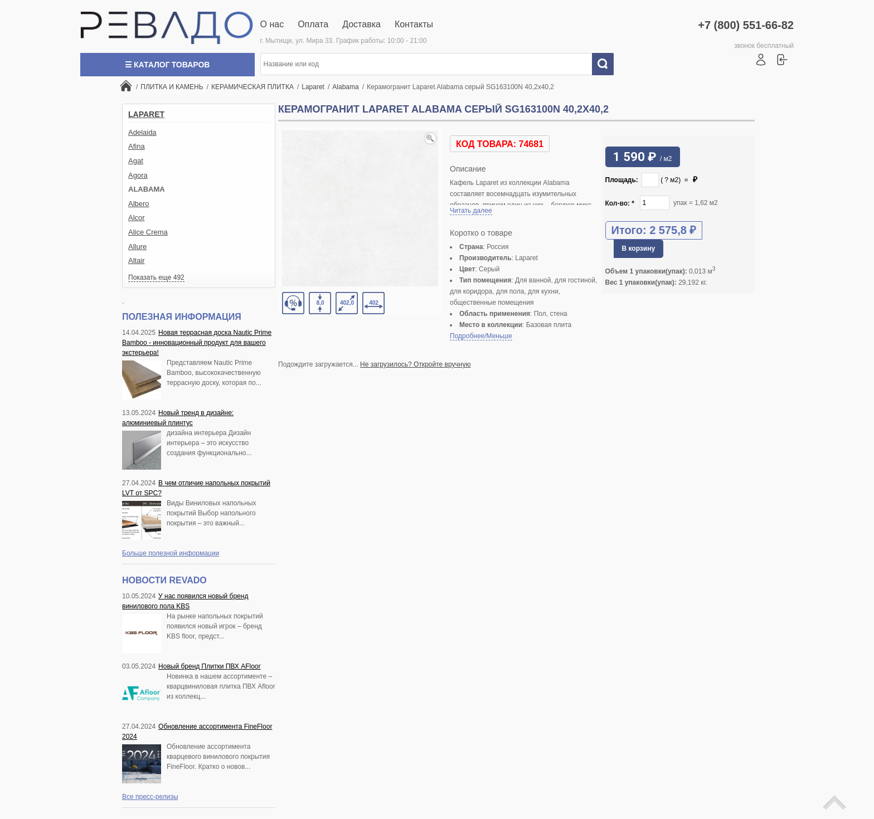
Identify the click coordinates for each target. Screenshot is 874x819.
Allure (137, 246)
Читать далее (471, 210)
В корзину (639, 248)
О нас (272, 24)
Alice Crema (148, 232)
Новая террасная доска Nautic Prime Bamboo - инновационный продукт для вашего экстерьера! (196, 343)
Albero (138, 203)
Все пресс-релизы (150, 797)
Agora (138, 175)
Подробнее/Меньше (481, 336)
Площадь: (621, 180)
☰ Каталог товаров (167, 64)
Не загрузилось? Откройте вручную (415, 364)
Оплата (313, 24)
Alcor (136, 217)
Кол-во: (620, 203)
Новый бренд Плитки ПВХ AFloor (209, 666)
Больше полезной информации (170, 553)
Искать (607, 64)
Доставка (361, 24)
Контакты (414, 24)
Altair (136, 260)
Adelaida (142, 132)
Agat (135, 161)
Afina (136, 146)
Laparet (146, 114)
